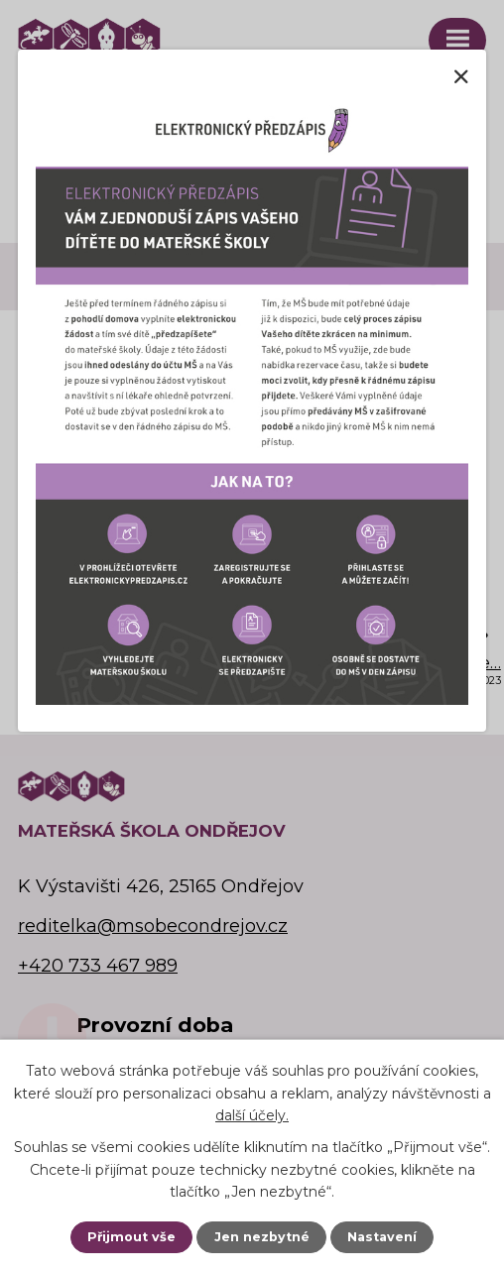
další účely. (252, 1115)
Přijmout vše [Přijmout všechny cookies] (131, 1236)
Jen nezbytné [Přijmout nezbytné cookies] (262, 1236)
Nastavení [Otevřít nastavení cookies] (382, 1236)
